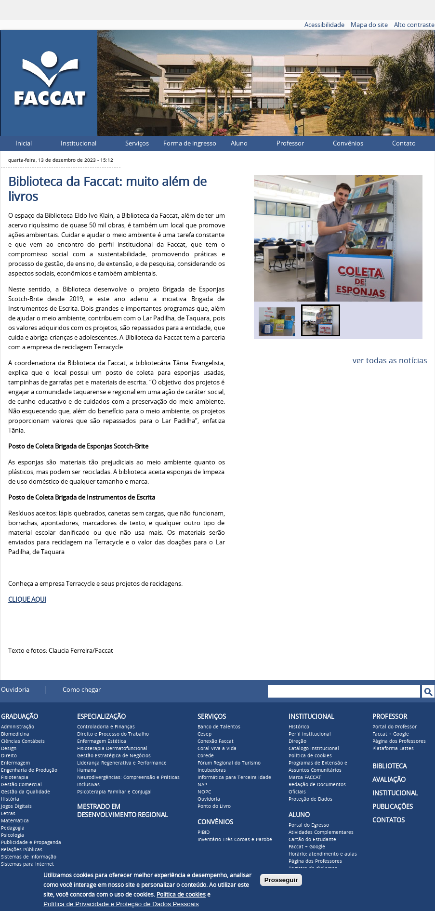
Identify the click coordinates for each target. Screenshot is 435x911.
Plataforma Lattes (393, 749)
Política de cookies (310, 756)
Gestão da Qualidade (25, 792)
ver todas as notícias (390, 360)
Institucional (78, 143)
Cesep (204, 734)
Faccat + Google (307, 847)
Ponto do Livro (214, 806)
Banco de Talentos (219, 727)
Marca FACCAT (305, 777)
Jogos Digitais (16, 806)
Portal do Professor (394, 727)
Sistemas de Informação (28, 857)
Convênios (348, 143)
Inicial (23, 143)
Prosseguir (281, 880)
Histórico (299, 727)
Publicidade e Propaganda (31, 842)
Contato (404, 143)
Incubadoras (212, 770)
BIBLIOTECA (389, 766)
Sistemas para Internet (27, 864)
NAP (202, 785)
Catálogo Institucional (314, 749)
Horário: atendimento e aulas (323, 854)
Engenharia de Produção (29, 770)
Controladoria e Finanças (106, 727)
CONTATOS (388, 820)
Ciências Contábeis (23, 741)
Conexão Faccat (216, 741)
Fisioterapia (14, 777)
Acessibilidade (324, 24)
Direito (9, 756)
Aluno (239, 143)
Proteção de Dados (310, 799)
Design (8, 749)
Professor (290, 143)
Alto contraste (414, 24)
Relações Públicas (21, 850)
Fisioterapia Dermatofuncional (112, 749)
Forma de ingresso (189, 143)
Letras (8, 814)
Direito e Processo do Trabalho (113, 734)
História (10, 799)
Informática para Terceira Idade (234, 777)
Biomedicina (15, 734)
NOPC (204, 792)
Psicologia (12, 835)
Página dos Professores (315, 861)
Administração (17, 727)
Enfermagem (15, 763)
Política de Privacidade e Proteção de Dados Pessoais (120, 904)
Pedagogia (13, 828)
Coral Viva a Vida (217, 749)
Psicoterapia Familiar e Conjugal (114, 792)
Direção (297, 741)
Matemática (15, 821)
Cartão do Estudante (312, 840)
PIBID (204, 832)
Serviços (137, 143)
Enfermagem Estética (101, 741)
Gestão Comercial (21, 785)
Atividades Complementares (321, 832)
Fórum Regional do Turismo (229, 763)
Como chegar (82, 689)
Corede (206, 756)
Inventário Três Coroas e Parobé (235, 840)
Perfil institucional (310, 734)
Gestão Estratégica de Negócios (114, 756)
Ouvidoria (15, 689)
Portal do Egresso (309, 825)
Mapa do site (369, 24)
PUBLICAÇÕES (392, 806)
